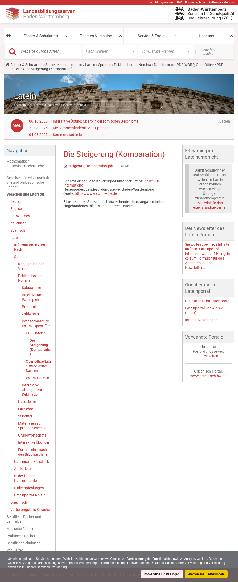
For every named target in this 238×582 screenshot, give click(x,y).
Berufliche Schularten (23, 543)
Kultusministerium (221, 2)
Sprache (104, 65)
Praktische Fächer (20, 536)
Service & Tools (151, 36)
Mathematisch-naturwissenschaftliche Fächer (25, 166)
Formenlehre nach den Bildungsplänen (34, 452)
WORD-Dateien (37, 378)
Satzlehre (25, 409)
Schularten (15, 550)
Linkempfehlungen (29, 488)
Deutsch (16, 201)
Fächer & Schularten (40, 36)
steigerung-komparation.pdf (88, 166)
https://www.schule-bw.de (96, 193)
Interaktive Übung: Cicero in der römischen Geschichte (95, 121)
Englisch (17, 209)
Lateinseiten (208, 356)
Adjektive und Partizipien (32, 297)
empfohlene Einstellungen (206, 574)
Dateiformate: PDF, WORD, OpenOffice (184, 65)
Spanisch (17, 230)
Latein (90, 65)
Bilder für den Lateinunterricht (27, 478)
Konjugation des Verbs (31, 266)
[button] (8, 36)
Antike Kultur (24, 469)
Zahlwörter (30, 314)
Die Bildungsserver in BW (164, 2)
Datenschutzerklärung (52, 567)
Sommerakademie (67, 135)
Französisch (20, 216)
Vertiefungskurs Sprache (30, 509)
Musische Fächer (20, 529)
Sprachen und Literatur (63, 65)
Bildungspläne (195, 2)
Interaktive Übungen (34, 442)
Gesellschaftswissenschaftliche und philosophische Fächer (28, 182)
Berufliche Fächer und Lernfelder (23, 519)
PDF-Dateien (36, 333)
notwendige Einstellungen (161, 574)
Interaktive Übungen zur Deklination (32, 390)
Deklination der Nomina (132, 65)
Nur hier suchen (209, 51)
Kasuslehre (27, 402)
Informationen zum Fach (29, 247)
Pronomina (31, 307)
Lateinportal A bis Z (29, 495)
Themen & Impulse (96, 36)
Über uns (206, 36)
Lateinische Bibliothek (31, 461)
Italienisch (18, 223)
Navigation (17, 150)
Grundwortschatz (32, 435)
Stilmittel (25, 416)
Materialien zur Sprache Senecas (31, 425)
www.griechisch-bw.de (208, 376)
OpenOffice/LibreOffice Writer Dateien (38, 366)
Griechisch (18, 502)
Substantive (31, 288)
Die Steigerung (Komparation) (41, 347)
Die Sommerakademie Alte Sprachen (81, 128)
